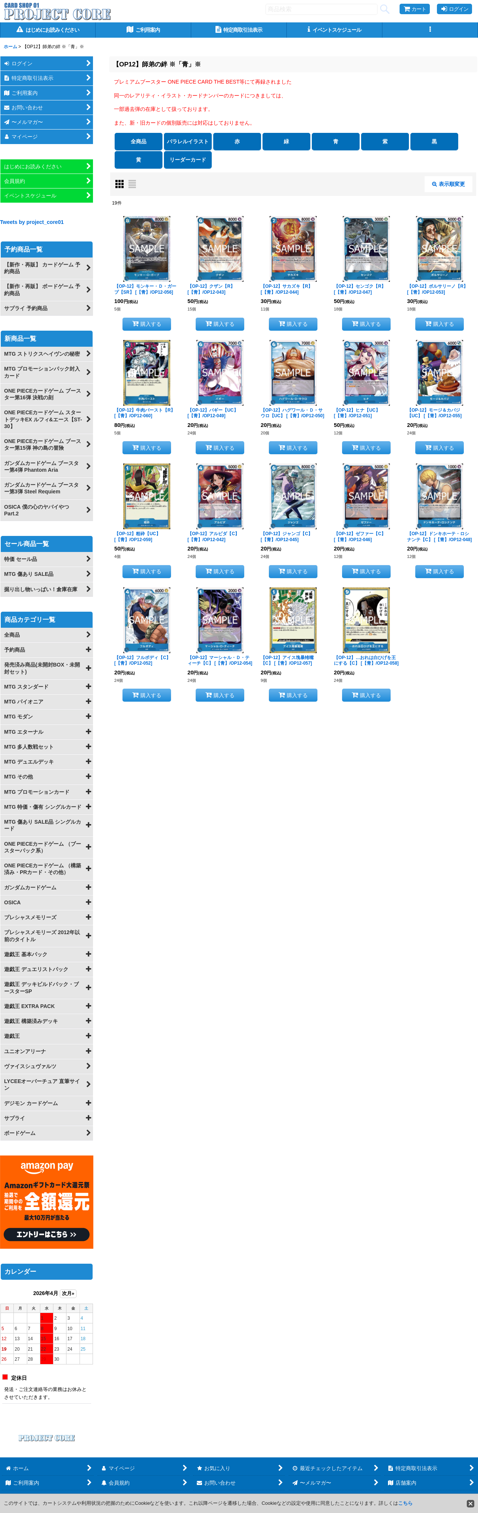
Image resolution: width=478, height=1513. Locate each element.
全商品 (138, 141)
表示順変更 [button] (448, 184)
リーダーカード (188, 160)
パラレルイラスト (188, 141)
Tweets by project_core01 (32, 222)
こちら (405, 1503)
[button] (430, 30)
